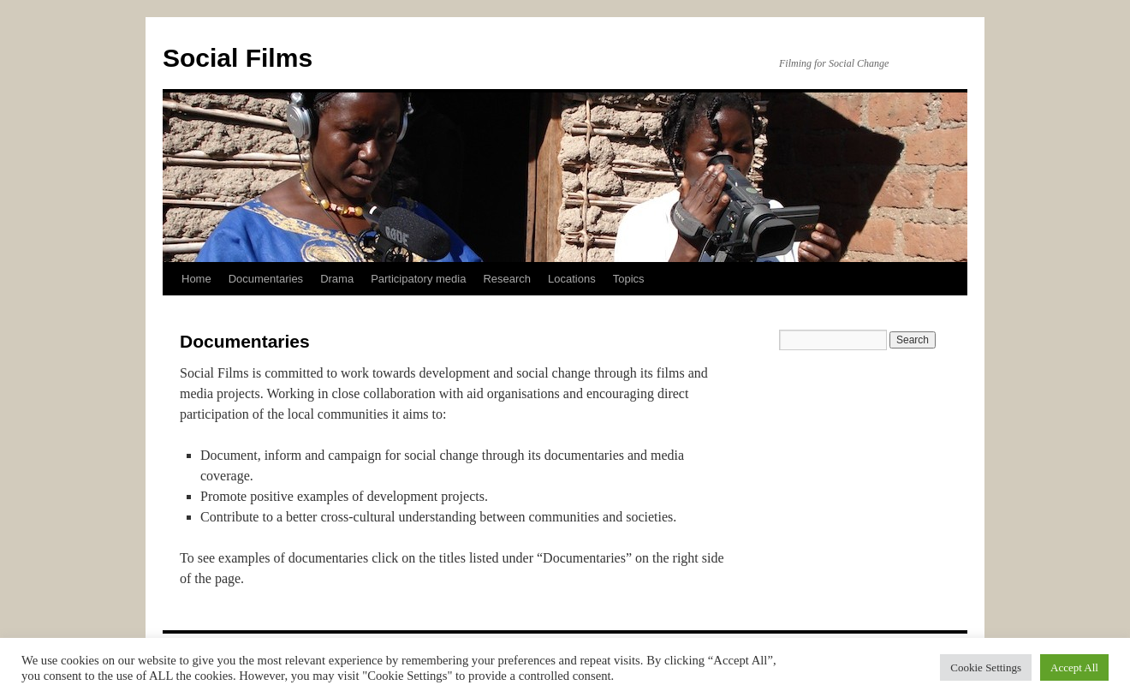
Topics (629, 278)
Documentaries (266, 278)
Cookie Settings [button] (985, 667)
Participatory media (418, 278)
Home (196, 278)
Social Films (237, 58)
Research (507, 278)
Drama (337, 278)
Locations (572, 278)
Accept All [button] (1074, 667)
